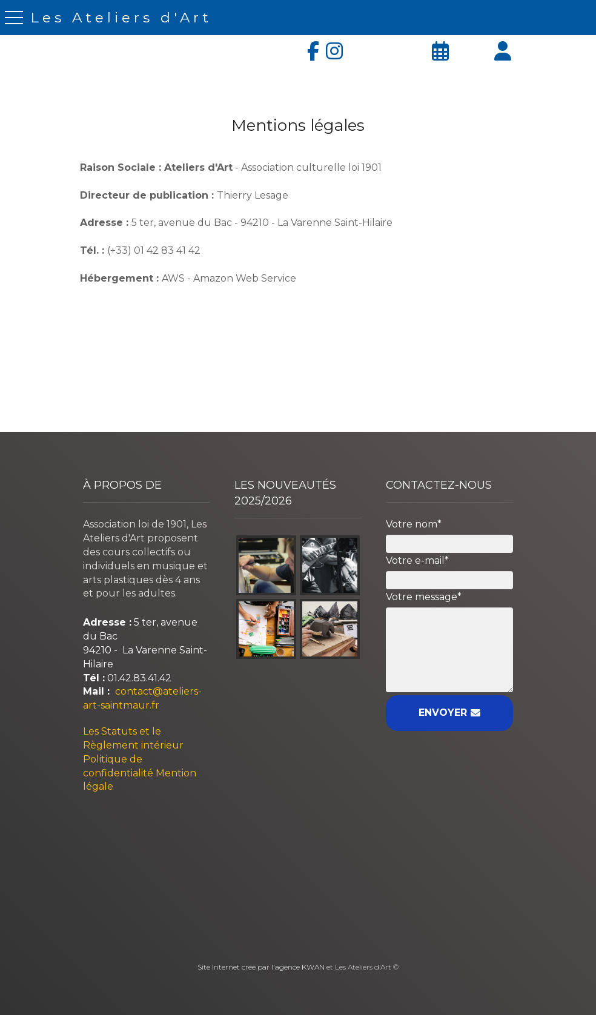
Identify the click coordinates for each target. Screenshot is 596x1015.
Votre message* (424, 597)
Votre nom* (414, 524)
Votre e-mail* (417, 560)
